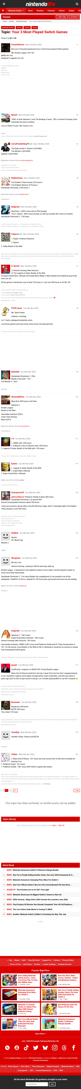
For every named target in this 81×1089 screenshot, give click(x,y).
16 (77, 631)
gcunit (14, 665)
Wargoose (16, 558)
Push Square (13, 1066)
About (16, 960)
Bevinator (15, 702)
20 (77, 754)
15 (77, 558)
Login (54, 825)
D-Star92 (15, 266)
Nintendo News (67, 1066)
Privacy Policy (68, 960)
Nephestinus (17, 178)
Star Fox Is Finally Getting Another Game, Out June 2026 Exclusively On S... (40, 875)
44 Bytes (54, 1058)
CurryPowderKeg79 (20, 144)
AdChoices (62, 1058)
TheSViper (47, 784)
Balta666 (15, 372)
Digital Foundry (53, 1066)
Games (27, 28)
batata (14, 463)
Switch (19, 28)
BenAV (14, 115)
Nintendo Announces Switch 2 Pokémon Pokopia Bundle (33, 870)
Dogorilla (15, 631)
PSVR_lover (16, 308)
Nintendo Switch (21, 21)
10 (77, 397)
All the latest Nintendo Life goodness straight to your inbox (40, 1079)
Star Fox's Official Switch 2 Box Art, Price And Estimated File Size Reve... (39, 885)
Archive (37, 964)
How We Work (34, 960)
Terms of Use (15, 964)
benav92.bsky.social (40, 136)
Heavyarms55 (17, 492)
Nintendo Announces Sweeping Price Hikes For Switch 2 (32, 880)
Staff (24, 960)
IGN (77, 1066)
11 (77, 438)
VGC (31, 1070)
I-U (12, 438)
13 (77, 492)
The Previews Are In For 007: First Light (28, 890)
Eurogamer (22, 1070)
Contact (57, 960)
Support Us (46, 960)
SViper (14, 754)
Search (74, 17)
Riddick (14, 533)
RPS (61, 1070)
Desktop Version (64, 964)
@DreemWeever (17, 497)
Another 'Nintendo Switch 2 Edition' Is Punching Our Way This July (36, 914)
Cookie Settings (49, 964)
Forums (6, 17)
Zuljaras (15, 234)
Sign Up (61, 825)
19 (77, 732)
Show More (40, 1034)
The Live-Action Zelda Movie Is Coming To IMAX (29, 909)
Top (9, 960)
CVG (55, 1070)
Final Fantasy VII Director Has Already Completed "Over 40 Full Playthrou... (40, 904)
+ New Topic (62, 17)
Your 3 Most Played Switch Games (39, 32)
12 (77, 463)
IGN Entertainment (35, 1058)
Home (5, 21)
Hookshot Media (15, 1058)
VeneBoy (15, 732)
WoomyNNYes (17, 397)
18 (77, 702)
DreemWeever (17, 44)
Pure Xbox (25, 1066)
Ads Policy (27, 964)
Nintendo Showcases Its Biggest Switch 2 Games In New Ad (34, 895)
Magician (15, 207)
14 (77, 533)
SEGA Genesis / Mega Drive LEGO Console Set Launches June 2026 (37, 900)
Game (35, 28)
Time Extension (38, 1066)
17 (77, 665)
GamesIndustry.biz (43, 1070)
